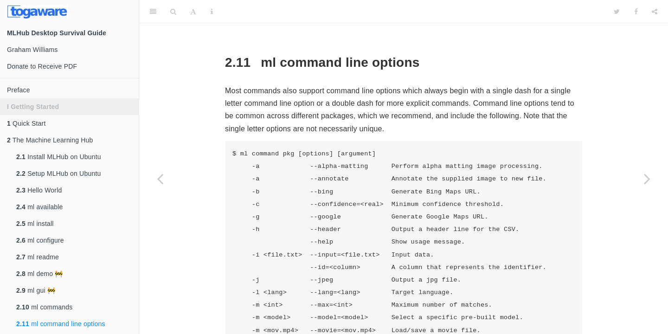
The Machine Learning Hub (50, 140)
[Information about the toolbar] (212, 11)
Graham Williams (32, 49)
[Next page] (647, 178)
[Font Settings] (193, 11)
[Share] (654, 11)
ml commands (44, 307)
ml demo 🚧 (39, 273)
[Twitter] (617, 11)
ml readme (37, 257)
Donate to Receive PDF (42, 66)
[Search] (173, 11)
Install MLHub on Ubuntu (58, 157)
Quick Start (26, 123)
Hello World (39, 190)
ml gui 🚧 (35, 290)
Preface (18, 90)
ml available (39, 207)
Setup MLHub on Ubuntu (58, 173)
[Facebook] (636, 11)
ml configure (40, 240)
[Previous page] (160, 178)
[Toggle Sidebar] (153, 11)
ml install (35, 223)
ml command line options (60, 324)
